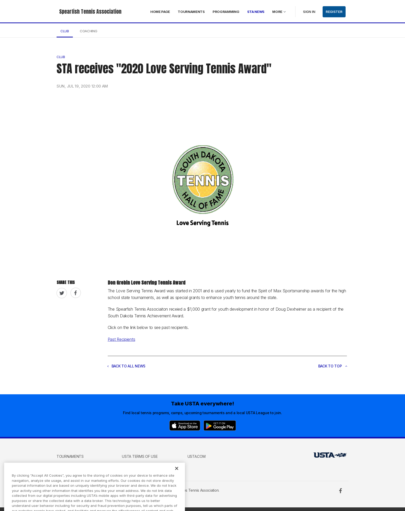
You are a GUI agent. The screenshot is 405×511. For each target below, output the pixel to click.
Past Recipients (121, 339)
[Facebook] (340, 490)
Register (334, 12)
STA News (256, 12)
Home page (160, 12)
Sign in (309, 12)
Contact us (68, 464)
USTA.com (197, 456)
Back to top (332, 366)
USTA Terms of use (140, 456)
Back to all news (126, 366)
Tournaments (191, 12)
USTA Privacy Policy (141, 464)
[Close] (176, 472)
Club (64, 31)
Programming (226, 12)
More (277, 12)
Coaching (88, 31)
